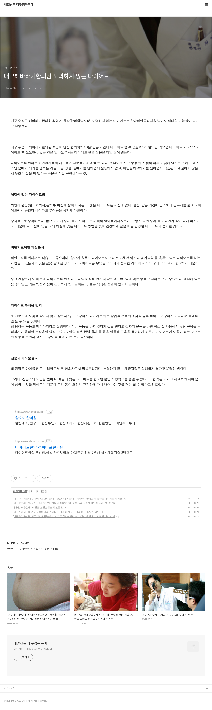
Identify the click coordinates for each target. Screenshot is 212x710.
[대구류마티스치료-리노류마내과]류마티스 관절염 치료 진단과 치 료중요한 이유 (56, 512)
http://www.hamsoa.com (30, 411)
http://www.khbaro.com (29, 441)
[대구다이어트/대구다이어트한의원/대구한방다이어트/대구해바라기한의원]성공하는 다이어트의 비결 (67, 498)
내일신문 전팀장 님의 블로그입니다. (33, 649)
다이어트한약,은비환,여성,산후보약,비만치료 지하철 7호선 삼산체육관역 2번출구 (74, 452)
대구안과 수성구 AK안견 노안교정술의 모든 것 (38, 507)
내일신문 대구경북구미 (18, 5)
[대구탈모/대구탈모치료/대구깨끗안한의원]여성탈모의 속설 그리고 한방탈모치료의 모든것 (62, 503)
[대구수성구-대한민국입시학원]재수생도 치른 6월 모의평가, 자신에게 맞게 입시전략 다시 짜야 (64, 516)
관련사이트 (9, 688)
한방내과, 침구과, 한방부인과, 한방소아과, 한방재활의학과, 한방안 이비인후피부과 (75, 423)
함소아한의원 (26, 418)
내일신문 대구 (20, 491)
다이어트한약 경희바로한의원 (39, 447)
